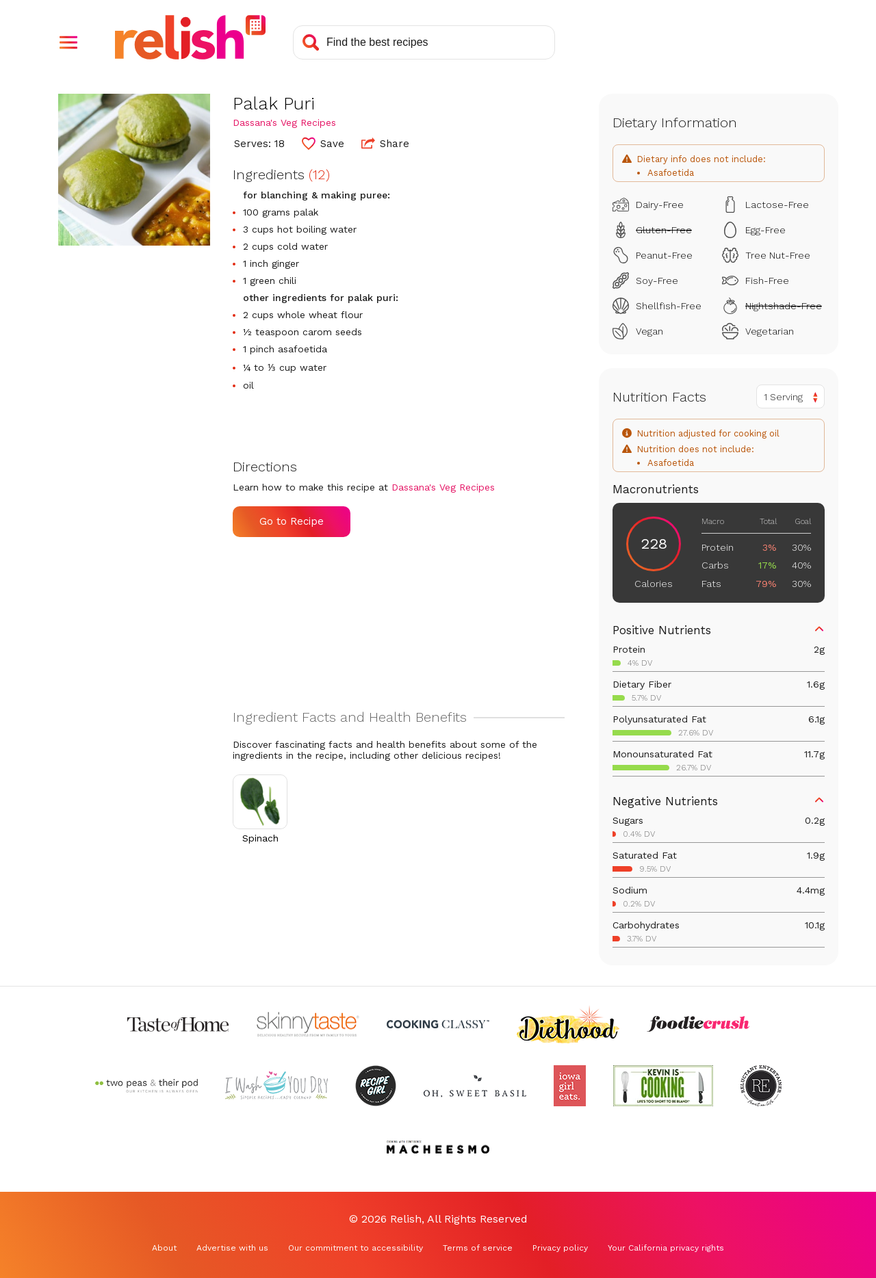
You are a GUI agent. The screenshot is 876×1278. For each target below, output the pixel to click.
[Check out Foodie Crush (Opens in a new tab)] (698, 1024)
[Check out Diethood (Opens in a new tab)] (568, 1024)
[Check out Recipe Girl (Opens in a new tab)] (375, 1085)
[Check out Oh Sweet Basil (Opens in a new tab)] (475, 1085)
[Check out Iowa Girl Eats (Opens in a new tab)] (570, 1085)
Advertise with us (232, 1248)
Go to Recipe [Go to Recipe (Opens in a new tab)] (291, 521)
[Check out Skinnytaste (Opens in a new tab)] (308, 1024)
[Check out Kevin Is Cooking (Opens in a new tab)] (663, 1085)
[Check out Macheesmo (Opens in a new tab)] (438, 1147)
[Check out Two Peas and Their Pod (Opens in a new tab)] (146, 1085)
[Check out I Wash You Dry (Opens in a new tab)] (276, 1085)
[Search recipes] (424, 42)
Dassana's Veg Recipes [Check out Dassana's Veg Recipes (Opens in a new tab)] (284, 122)
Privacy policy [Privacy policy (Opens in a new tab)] (560, 1248)
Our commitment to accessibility (355, 1248)
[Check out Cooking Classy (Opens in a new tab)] (438, 1024)
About (164, 1248)
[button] (68, 42)
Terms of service (478, 1248)
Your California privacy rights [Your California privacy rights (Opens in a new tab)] (666, 1248)
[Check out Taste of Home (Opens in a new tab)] (178, 1024)
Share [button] (385, 143)
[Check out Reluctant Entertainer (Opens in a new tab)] (761, 1085)
